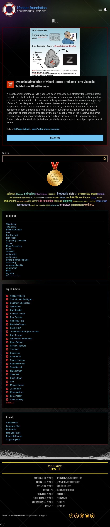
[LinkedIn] (82, 515)
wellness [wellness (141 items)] (89, 205)
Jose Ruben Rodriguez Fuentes (24, 331)
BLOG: (58, 486)
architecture (11, 257)
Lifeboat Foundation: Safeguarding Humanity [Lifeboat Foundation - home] (48, 9)
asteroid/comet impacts (17, 260)
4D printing (11, 227)
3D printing (11, 224)
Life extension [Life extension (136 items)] (45, 201)
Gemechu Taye (17, 321)
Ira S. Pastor (15, 396)
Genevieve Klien (17, 296)
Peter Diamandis (14, 229)
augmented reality (14, 265)
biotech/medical (37, 129)
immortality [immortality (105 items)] (10, 201)
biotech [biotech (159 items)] (73, 193)
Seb (12, 381)
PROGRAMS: (61, 498)
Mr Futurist (11, 429)
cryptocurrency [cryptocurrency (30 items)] (25, 198)
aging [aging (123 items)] (10, 193)
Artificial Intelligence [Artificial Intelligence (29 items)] (41, 194)
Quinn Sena (15, 306)
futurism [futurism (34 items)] (62, 198)
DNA (8, 232)
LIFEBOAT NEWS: (62, 478)
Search (104, 159)
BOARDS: (60, 490)
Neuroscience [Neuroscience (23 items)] (80, 201)
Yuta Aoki (14, 349)
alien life (10, 251)
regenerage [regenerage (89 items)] (101, 201)
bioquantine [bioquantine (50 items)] (52, 194)
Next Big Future (13, 433)
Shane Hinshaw (17, 360)
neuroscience (54, 129)
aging (8, 249)
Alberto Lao (15, 356)
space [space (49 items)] (47, 205)
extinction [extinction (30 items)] (51, 198)
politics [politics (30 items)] (86, 201)
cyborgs (46, 129)
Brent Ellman (16, 378)
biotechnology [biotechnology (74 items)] (84, 194)
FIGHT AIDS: (41, 494)
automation (11, 268)
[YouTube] (87, 515)
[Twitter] (76, 515)
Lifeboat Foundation (18, 515)
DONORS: (46, 490)
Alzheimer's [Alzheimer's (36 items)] (19, 194)
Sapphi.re (44, 515)
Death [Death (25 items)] (35, 198)
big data (10, 273)
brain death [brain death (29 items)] (13, 198)
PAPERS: (59, 502)
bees (8, 270)
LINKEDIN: (39, 482)
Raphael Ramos (17, 363)
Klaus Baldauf (16, 342)
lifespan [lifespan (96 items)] (58, 201)
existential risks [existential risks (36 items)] (42, 198)
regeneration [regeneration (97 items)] (23, 204)
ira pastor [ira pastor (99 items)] (33, 201)
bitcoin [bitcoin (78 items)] (94, 194)
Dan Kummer (16, 335)
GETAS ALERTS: (62, 482)
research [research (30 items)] (32, 205)
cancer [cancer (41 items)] (18, 198)
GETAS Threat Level (55, 468)
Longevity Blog (13, 426)
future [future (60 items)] (56, 198)
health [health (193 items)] (74, 197)
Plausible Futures (14, 436)
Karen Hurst (15, 328)
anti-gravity (11, 254)
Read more (55, 138)
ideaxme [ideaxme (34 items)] (99, 198)
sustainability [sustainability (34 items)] (54, 205)
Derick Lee (15, 353)
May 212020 (10, 84)
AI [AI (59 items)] (14, 194)
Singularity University (16, 240)
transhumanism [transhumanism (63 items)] (77, 205)
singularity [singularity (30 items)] (42, 205)
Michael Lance (17, 385)
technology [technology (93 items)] (64, 205)
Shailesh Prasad (17, 313)
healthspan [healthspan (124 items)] (84, 197)
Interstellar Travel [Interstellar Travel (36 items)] (22, 202)
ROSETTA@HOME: (38, 502)
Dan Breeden (16, 310)
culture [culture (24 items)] (31, 198)
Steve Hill (14, 374)
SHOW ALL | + (10, 403)
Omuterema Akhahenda (21, 338)
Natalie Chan (16, 371)
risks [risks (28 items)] (37, 205)
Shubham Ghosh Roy (20, 303)
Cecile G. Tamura (18, 346)
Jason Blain (15, 389)
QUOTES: (59, 506)
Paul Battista (16, 317)
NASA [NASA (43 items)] (75, 201)
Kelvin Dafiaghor (18, 324)
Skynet (9, 243)
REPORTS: (60, 494)
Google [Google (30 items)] (67, 198)
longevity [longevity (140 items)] (67, 201)
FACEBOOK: (38, 478)
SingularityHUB (13, 439)
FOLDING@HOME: (39, 498)
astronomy (11, 262)
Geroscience (12, 422)
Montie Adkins (16, 392)
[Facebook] (71, 515)
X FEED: (39, 486)
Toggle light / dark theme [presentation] (105, 9)
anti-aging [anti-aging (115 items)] (29, 193)
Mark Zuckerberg (14, 246)
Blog (55, 21)
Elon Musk (11, 238)
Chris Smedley (16, 399)
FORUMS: (48, 506)
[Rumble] (92, 515)
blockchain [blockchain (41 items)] (100, 194)
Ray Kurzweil (12, 235)
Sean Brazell (16, 367)
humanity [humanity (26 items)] (93, 198)
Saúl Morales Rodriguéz (22, 129)
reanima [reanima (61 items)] (92, 201)
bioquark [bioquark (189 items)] (62, 194)
